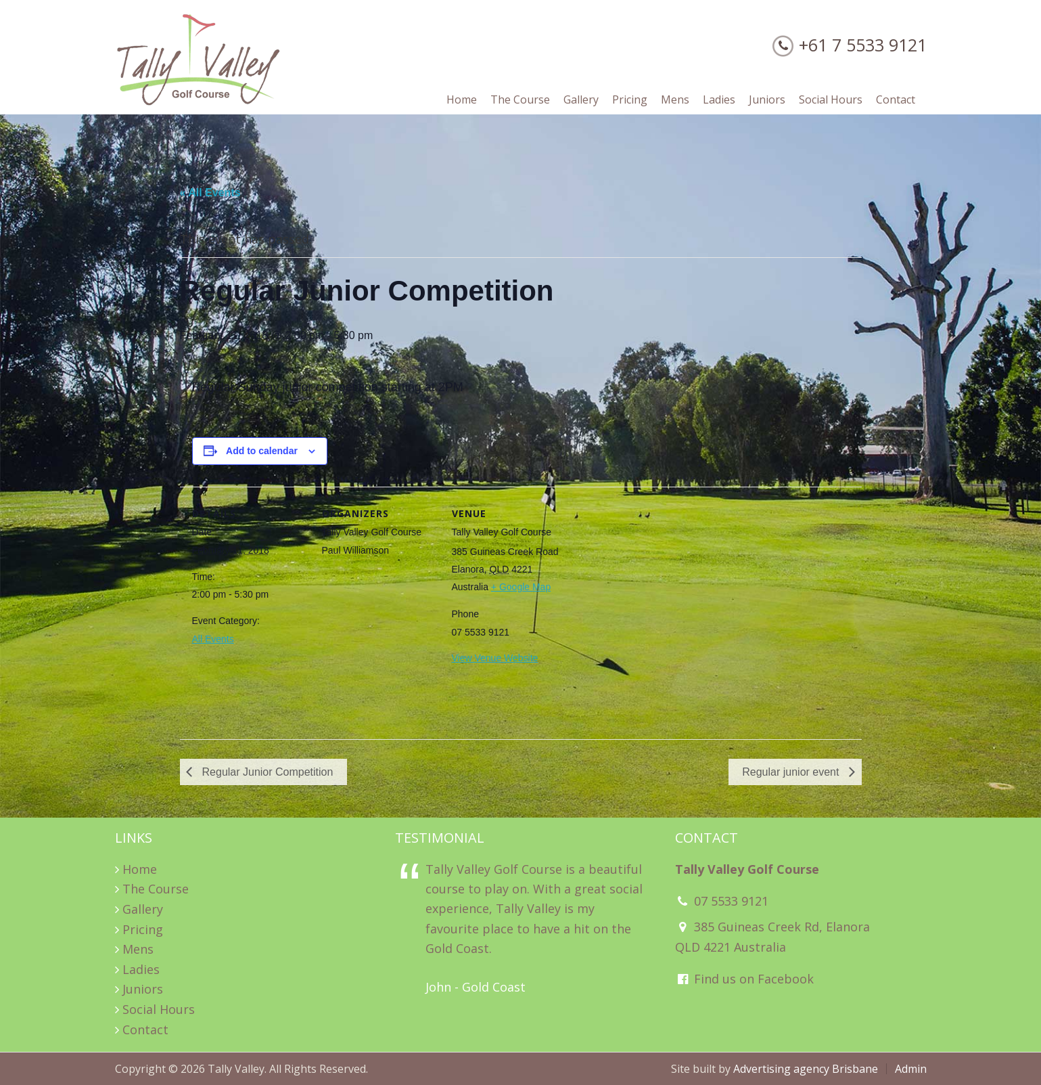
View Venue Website (495, 657)
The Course (155, 889)
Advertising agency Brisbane (805, 1068)
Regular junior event (792, 772)
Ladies (141, 969)
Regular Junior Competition (266, 772)
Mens (138, 949)
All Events (213, 639)
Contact (145, 1029)
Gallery (142, 909)
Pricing (142, 929)
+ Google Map (521, 586)
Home (139, 869)
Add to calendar (262, 450)
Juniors (142, 989)
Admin (911, 1068)
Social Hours (158, 1009)
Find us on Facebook (744, 979)
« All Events (210, 192)
